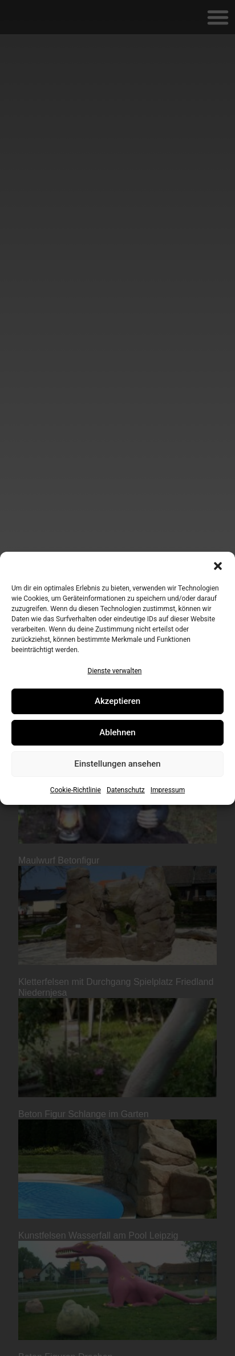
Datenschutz (126, 790)
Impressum (168, 790)
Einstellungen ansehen (117, 764)
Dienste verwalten (115, 671)
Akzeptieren (117, 701)
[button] (218, 566)
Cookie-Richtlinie (75, 790)
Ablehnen (117, 732)
